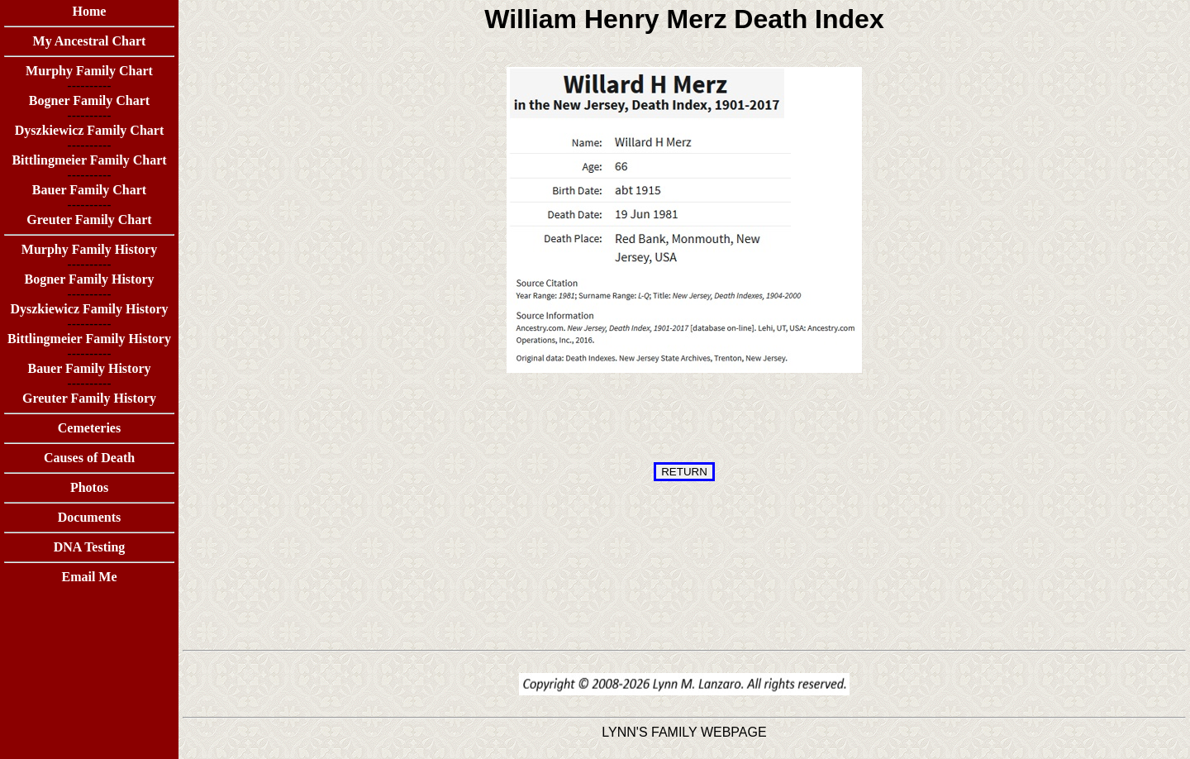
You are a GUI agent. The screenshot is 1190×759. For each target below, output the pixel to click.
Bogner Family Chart (89, 100)
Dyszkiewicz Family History (89, 309)
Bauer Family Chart (89, 190)
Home (90, 11)
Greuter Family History (89, 398)
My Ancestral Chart (89, 41)
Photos (89, 487)
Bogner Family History (89, 279)
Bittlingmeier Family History (89, 339)
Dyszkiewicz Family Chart (89, 130)
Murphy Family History (89, 249)
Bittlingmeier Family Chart (89, 160)
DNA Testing (90, 547)
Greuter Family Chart (88, 219)
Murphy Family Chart (89, 71)
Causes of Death (89, 458)
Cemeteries (89, 428)
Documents (89, 517)
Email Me (89, 577)
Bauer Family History (88, 368)
